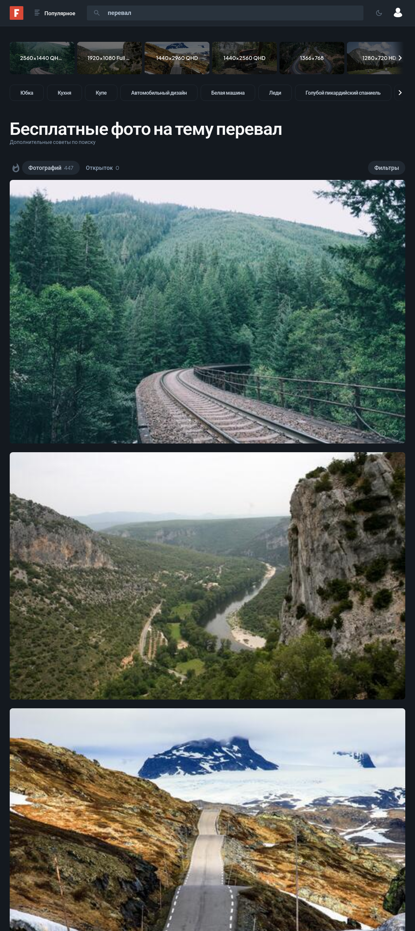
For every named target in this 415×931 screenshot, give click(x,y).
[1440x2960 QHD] (177, 58)
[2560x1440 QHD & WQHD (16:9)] (42, 58)
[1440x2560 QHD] (244, 58)
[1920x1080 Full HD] (109, 58)
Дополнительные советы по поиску (53, 141)
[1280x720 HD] (379, 58)
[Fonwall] (16, 17)
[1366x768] (311, 58)
